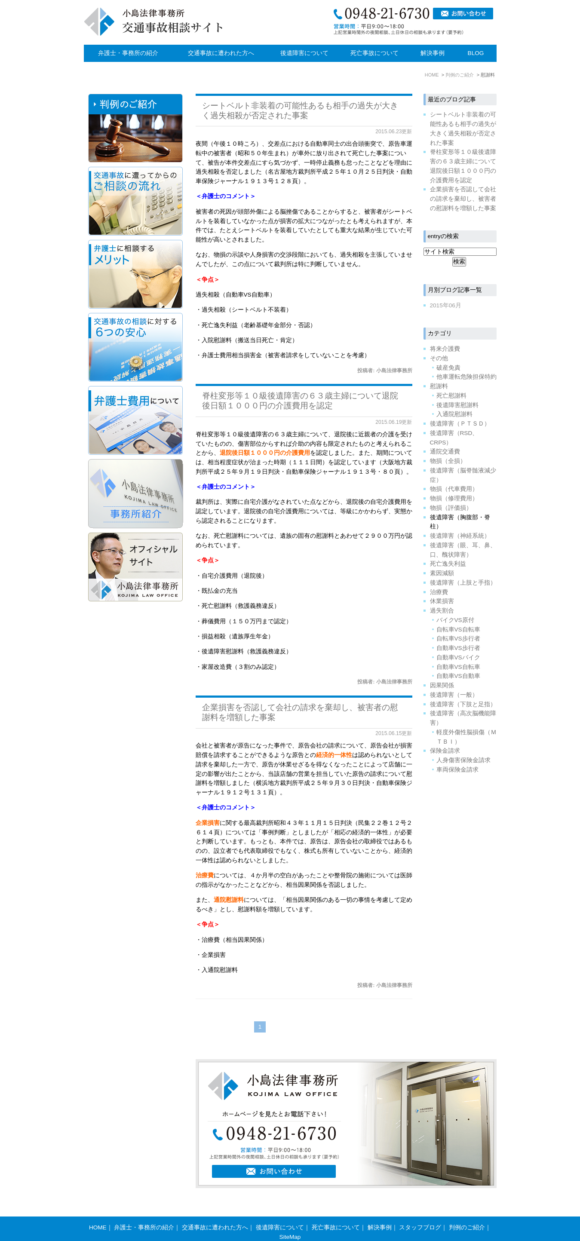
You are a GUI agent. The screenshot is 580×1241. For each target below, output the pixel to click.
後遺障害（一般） (454, 695)
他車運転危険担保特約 (466, 377)
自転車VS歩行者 (458, 638)
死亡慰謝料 (451, 395)
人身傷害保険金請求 (463, 760)
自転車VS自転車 (458, 629)
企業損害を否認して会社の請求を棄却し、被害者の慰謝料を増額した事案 (463, 198)
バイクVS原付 (455, 620)
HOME (98, 1210)
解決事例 (432, 53)
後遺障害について (304, 53)
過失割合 (442, 610)
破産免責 (448, 368)
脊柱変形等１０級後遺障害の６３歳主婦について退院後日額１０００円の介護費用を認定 (300, 400)
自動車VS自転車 (458, 667)
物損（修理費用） (454, 498)
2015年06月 (445, 305)
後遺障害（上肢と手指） (463, 582)
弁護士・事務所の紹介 (128, 53)
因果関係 (442, 685)
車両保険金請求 (457, 769)
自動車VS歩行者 (458, 648)
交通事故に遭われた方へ (221, 53)
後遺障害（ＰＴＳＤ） (460, 423)
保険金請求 (445, 751)
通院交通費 (445, 451)
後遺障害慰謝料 (457, 405)
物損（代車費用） (454, 489)
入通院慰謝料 (454, 414)
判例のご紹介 (467, 1210)
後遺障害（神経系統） (460, 536)
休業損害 (442, 601)
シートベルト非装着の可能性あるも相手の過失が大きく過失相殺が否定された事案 (300, 110)
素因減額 (442, 573)
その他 (439, 358)
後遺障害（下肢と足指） (463, 704)
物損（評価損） (451, 508)
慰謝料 (439, 386)
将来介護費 (445, 349)
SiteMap (290, 1220)
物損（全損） (448, 461)
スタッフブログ (420, 1210)
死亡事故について (374, 53)
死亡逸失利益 (448, 564)
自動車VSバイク (458, 657)
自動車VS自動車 (458, 676)
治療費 (439, 592)
